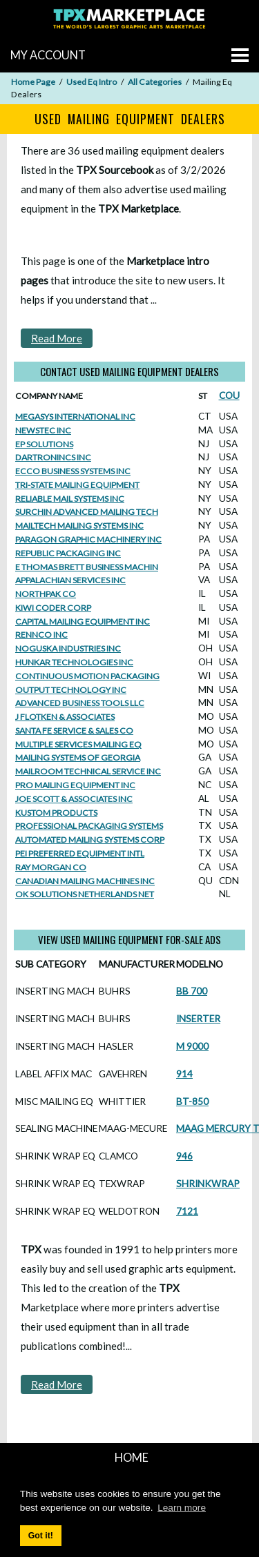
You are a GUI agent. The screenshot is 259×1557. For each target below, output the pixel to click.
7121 (187, 1211)
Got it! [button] (40, 1535)
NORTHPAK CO (45, 594)
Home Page (33, 82)
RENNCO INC (41, 634)
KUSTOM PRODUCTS (56, 812)
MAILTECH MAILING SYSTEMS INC (79, 525)
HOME (131, 1457)
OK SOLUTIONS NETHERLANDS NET (84, 894)
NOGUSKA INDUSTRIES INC (68, 648)
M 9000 (192, 1046)
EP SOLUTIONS (44, 444)
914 (184, 1073)
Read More (56, 338)
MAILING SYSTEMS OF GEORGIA (77, 757)
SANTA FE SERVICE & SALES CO (74, 730)
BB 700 (191, 991)
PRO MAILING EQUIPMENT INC (75, 785)
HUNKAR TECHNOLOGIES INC (74, 662)
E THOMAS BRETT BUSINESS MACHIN (86, 567)
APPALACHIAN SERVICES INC (70, 580)
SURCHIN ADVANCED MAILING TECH (86, 512)
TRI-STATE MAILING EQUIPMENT (77, 485)
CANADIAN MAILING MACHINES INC (85, 881)
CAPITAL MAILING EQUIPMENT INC (82, 621)
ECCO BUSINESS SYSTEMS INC (73, 471)
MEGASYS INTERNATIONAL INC (75, 416)
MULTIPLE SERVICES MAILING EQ (78, 744)
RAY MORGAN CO (50, 867)
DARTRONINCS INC (53, 457)
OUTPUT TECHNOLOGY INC (70, 690)
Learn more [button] (181, 1507)
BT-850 (192, 1101)
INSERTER (198, 1018)
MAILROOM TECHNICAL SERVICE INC (88, 771)
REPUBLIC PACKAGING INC (68, 553)
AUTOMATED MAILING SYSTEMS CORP (89, 839)
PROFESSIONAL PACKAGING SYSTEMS (89, 826)
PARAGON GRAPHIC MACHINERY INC (88, 539)
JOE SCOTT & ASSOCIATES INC (74, 799)
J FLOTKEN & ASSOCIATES (65, 717)
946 (184, 1156)
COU (229, 395)
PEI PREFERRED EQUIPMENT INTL (79, 853)
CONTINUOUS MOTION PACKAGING (87, 676)
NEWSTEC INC (43, 430)
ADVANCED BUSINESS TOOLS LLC (79, 703)
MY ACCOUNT (48, 54)
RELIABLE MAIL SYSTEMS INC (69, 498)
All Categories (155, 82)
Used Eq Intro (91, 82)
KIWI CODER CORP (53, 608)
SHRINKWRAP (208, 1183)
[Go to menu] (240, 55)
